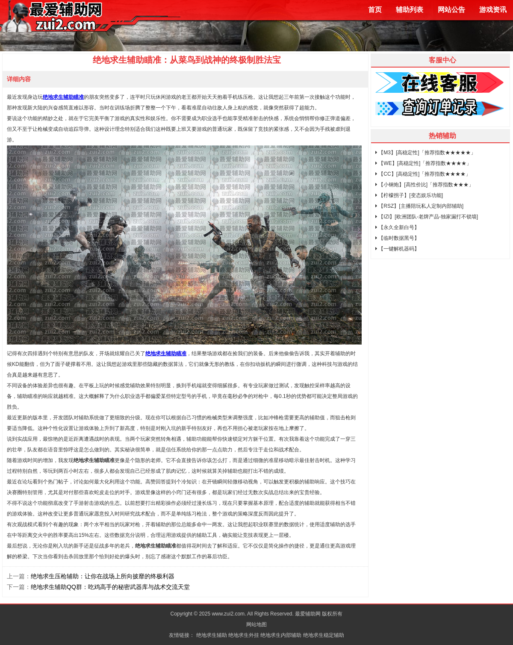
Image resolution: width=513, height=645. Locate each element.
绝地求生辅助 (211, 635)
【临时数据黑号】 (397, 238)
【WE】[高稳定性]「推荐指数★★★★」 (423, 163)
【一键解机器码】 (397, 249)
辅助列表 (409, 9)
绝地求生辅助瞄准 (63, 97)
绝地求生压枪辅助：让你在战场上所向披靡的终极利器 (102, 576)
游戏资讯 (493, 9)
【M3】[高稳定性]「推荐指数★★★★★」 (425, 153)
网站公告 (451, 9)
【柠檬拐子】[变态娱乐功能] (409, 195)
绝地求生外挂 (243, 635)
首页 (375, 9)
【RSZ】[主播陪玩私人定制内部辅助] (419, 206)
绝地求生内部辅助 (280, 635)
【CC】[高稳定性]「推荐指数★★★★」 (423, 174)
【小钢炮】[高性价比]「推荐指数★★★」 (424, 185)
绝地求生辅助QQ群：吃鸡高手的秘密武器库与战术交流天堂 (110, 586)
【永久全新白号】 (397, 227)
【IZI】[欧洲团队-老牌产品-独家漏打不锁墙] (426, 217)
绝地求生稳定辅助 (323, 635)
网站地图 (256, 624)
